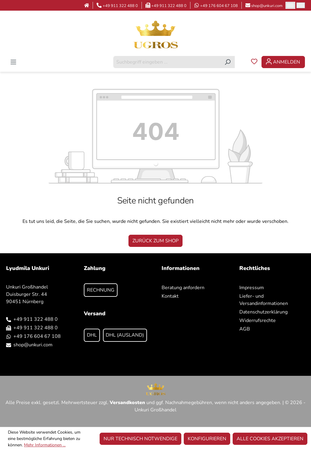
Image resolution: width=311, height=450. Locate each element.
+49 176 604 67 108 (219, 6)
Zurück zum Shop (155, 240)
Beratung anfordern (183, 287)
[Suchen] (227, 62)
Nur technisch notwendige (140, 438)
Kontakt (170, 296)
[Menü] (13, 62)
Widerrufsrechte (257, 320)
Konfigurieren (207, 438)
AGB (244, 329)
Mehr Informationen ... (45, 445)
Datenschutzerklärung (263, 312)
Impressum (251, 287)
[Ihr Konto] (283, 62)
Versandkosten (127, 402)
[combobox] (167, 62)
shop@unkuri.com (266, 6)
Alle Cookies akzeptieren (270, 438)
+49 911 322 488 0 (120, 6)
